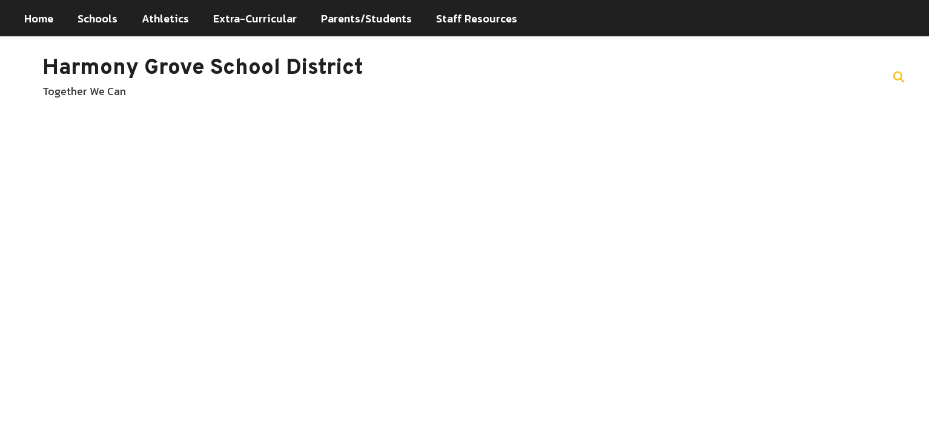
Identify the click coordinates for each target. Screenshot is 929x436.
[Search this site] (899, 77)
